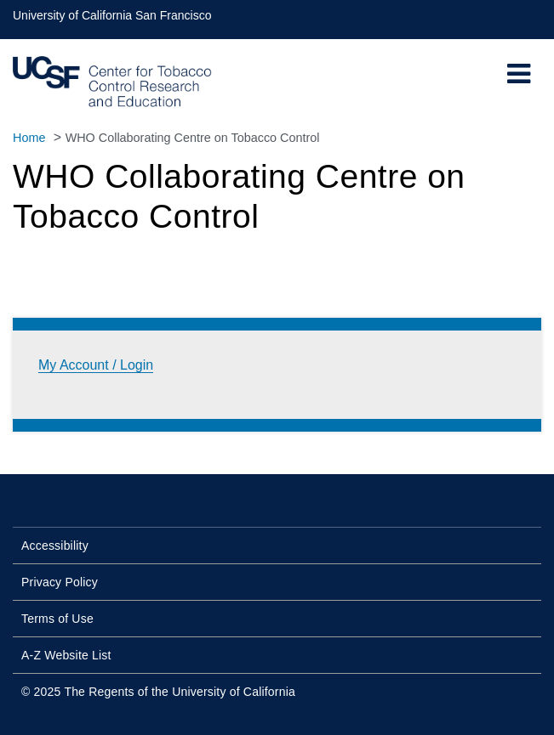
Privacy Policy (59, 582)
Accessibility (55, 545)
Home (29, 137)
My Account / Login (95, 365)
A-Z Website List (66, 655)
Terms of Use (57, 618)
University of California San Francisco (112, 15)
